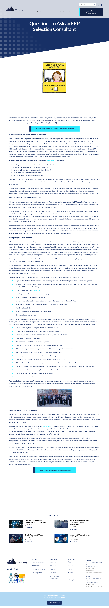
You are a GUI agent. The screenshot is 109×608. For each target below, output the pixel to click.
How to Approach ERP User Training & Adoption (34, 536)
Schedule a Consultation (91, 12)
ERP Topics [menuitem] (71, 580)
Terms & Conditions (51, 595)
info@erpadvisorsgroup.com (94, 572)
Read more (28, 527)
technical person (48, 426)
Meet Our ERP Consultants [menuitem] (54, 577)
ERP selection (50, 161)
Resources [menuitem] (72, 12)
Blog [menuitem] (69, 562)
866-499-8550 (90, 568)
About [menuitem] (62, 12)
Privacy (62, 595)
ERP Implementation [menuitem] (38, 569)
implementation (36, 290)
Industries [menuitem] (51, 12)
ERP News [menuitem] (71, 565)
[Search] (87, 4)
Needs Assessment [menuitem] (38, 562)
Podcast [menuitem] (70, 573)
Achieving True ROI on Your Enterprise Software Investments (79, 522)
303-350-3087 (90, 570)
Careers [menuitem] (52, 569)
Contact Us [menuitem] (53, 573)
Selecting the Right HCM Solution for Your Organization (35, 521)
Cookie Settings (54, 603)
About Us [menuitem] (53, 565)
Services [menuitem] (40, 12)
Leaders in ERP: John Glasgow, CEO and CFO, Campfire (80, 536)
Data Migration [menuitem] (37, 573)
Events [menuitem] (70, 569)
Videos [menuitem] (70, 576)
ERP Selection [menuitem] (36, 565)
